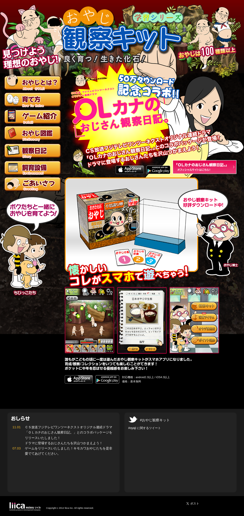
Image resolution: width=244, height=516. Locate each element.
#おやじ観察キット (155, 420)
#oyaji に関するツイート (144, 428)
